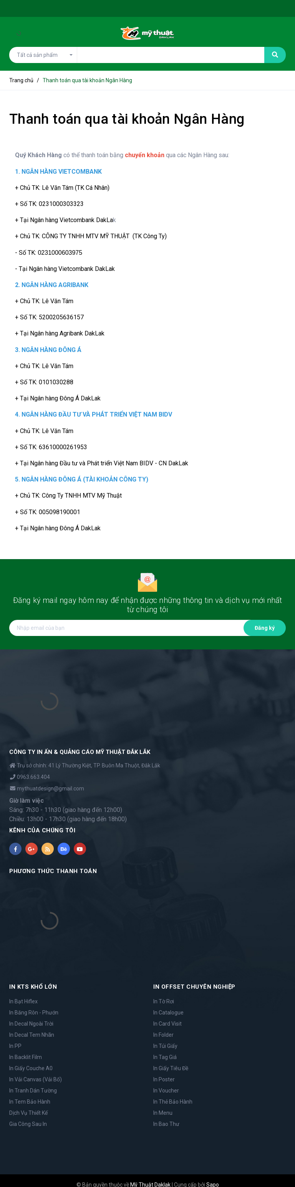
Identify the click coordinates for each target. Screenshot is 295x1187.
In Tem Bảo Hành (29, 1102)
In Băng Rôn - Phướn (33, 1012)
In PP (15, 1046)
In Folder (163, 1035)
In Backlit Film (25, 1057)
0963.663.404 (33, 777)
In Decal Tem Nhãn (31, 1035)
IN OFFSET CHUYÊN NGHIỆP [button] (194, 986)
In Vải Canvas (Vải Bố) (35, 1079)
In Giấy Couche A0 (31, 1068)
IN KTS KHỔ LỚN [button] (33, 986)
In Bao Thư (166, 1124)
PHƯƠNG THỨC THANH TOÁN (53, 871)
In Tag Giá (165, 1057)
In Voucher (166, 1090)
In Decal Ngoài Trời (31, 1024)
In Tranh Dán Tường (33, 1090)
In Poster (164, 1079)
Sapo (212, 1177)
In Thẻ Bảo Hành (172, 1102)
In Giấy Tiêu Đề (170, 1068)
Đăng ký (265, 628)
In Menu (162, 1113)
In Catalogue (168, 1012)
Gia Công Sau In (28, 1124)
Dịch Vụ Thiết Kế (28, 1113)
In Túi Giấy (165, 1046)
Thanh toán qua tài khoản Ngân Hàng (126, 119)
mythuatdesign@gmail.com (50, 788)
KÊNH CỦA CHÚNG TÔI (42, 830)
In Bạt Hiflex (23, 1001)
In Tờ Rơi (163, 1001)
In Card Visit (167, 1024)
